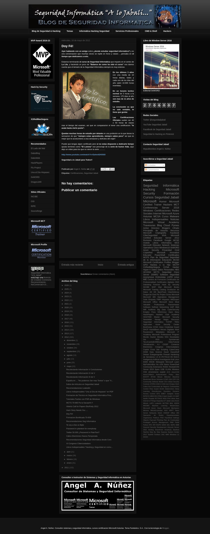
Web (177, 307)
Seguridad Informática (161, 185)
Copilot (146, 350)
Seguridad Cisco (170, 272)
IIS (171, 357)
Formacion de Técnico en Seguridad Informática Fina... (89, 395)
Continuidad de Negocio (160, 386)
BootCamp (147, 327)
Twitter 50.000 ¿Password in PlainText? (82, 432)
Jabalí (168, 401)
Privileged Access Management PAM (158, 422)
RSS (157, 339)
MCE (177, 243)
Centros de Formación (157, 280)
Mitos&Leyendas (156, 410)
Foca (154, 312)
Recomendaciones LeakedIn (78, 388)
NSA (167, 337)
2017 (66, 319)
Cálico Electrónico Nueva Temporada (81, 436)
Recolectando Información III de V (80, 377)
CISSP (165, 344)
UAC (163, 434)
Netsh (160, 413)
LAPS (151, 403)
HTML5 (160, 396)
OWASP (166, 413)
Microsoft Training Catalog (154, 290)
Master (157, 317)
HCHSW (147, 272)
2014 (66, 330)
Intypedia (159, 401)
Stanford (176, 430)
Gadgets (170, 394)
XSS (145, 372)
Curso (165, 216)
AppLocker (147, 324)
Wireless (175, 369)
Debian (146, 355)
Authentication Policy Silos (167, 374)
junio (69, 362)
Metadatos (160, 332)
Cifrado (176, 228)
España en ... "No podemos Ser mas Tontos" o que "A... (89, 380)
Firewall (166, 355)
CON (163, 384)
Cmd (177, 250)
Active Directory (151, 228)
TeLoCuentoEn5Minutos (153, 342)
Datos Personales (166, 269)
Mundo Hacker (149, 337)
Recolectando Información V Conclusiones (84, 369)
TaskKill (150, 434)
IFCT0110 (165, 357)
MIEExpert (174, 300)
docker (145, 437)
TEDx (177, 322)
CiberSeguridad (150, 235)
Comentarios (152, 170)
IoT (164, 401)
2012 (66, 337)
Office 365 (175, 413)
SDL (168, 425)
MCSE (176, 240)
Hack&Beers (154, 330)
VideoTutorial (173, 342)
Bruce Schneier (157, 379)
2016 (66, 322)
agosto (70, 355)
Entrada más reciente (72, 264)
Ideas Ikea (175, 398)
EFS (158, 394)
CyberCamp (174, 350)
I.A (157, 357)
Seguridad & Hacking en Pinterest (158, 134)
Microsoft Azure (170, 213)
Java (173, 401)
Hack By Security (170, 285)
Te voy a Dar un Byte (75, 425)
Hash (165, 396)
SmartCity (168, 430)
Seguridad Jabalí (167, 197)
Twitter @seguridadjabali (154, 120)
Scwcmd (146, 427)
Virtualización (148, 344)
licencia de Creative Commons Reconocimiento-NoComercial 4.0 (41, 281)
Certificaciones (76, 173)
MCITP (176, 265)
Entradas (150, 165)
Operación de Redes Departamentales (161, 415)
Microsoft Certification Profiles (157, 262)
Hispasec (166, 300)
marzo (70, 455)
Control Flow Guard (151, 389)
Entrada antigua (126, 264)
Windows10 (164, 247)
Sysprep (164, 432)
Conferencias (150, 207)
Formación (171, 193)
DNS (177, 282)
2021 (66, 304)
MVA (164, 235)
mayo (69, 366)
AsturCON (175, 372)
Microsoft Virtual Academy (161, 222)
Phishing (160, 420)
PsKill (177, 422)
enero (69, 463)
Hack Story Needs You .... (77, 410)
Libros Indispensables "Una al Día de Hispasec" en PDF (89, 392)
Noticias (174, 219)
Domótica (167, 391)
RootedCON (174, 367)
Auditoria (151, 310)
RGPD (158, 425)
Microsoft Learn (172, 362)
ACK (168, 372)
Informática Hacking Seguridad (94, 31)
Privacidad (167, 250)
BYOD (153, 377)
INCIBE (34, 196)
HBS (177, 269)
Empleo (146, 312)
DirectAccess (156, 391)
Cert (167, 384)
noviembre (71, 344)
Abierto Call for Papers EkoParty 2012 (82, 406)
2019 (66, 311)
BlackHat (176, 377)
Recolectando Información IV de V (80, 373)
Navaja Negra (161, 320)
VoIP (172, 307)
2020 (66, 307)
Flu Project (36, 167)
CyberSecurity (173, 310)
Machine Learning (159, 405)
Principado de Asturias (155, 230)
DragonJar (147, 295)
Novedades (174, 337)
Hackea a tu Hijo (160, 265)
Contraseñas (174, 386)
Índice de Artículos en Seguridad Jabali (82, 384)
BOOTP (146, 377)
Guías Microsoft (172, 295)
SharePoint (159, 430)
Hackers (167, 31)
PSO (162, 418)
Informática (166, 243)
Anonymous (148, 277)
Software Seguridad (169, 274)
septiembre (72, 351)
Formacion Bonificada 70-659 (78, 417)
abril (69, 452)
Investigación (165, 359)
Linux (176, 277)
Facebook (174, 233)
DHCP (145, 330)
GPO (145, 265)
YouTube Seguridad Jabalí (155, 124)
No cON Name (162, 364)
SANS (164, 425)
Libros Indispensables (155, 219)
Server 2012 (172, 238)
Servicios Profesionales (127, 31)
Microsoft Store (166, 302)
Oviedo (146, 243)
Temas (70, 31)
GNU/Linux (162, 312)
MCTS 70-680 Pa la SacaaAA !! (79, 403)
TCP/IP (169, 322)
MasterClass (174, 405)
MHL (171, 403)
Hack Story (174, 312)
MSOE (152, 362)
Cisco (156, 247)
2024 (66, 293)
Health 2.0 (171, 396)
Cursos (148, 197)
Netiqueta (152, 413)
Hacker (176, 267)
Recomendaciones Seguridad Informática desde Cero (88, 440)
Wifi (144, 310)
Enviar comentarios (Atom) (103, 274)
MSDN (176, 403)
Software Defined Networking (156, 307)
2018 (66, 315)
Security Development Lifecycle (162, 427)
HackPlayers (36, 163)
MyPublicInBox (149, 364)
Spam (157, 369)
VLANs (168, 369)
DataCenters (169, 389)
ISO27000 (147, 317)
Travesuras (149, 225)
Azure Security (151, 250)
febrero (70, 459)
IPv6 (168, 398)
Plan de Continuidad (171, 420)
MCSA (156, 216)
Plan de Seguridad (159, 257)
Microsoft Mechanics (171, 408)
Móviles (160, 337)
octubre (70, 348)
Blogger (175, 262)
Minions (146, 410)
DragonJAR (36, 182)
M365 (145, 362)
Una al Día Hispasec (40, 172)
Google (167, 240)
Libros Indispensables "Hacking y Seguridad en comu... (89, 447)
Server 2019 (148, 369)
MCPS (146, 257)
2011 (66, 467)
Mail (160, 287)
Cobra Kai (147, 386)
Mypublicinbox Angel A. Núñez (157, 149)
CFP (174, 379)
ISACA (176, 357)
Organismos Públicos (151, 418)
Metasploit (160, 362)
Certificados (173, 255)
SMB (177, 425)
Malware (174, 216)
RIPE (33, 206)
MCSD (176, 260)
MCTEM (166, 403)
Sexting (151, 430)
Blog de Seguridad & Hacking (46, 31)
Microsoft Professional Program (165, 335)
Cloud (167, 225)
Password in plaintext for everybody (81, 428)
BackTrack (162, 292)
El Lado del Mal (38, 148)
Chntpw (172, 384)
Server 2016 (170, 207)
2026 (66, 285)
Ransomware (173, 305)
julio (69, 359)
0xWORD (35, 177)
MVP (154, 287)
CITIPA (152, 384)
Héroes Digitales (167, 330)
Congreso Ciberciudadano (167, 347)
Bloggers (166, 228)
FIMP (159, 300)
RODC (165, 367)
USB (162, 369)
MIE (145, 279)
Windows (148, 210)
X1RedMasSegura (151, 267)
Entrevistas (160, 277)
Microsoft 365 (149, 297)
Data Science (156, 352)
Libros (155, 243)
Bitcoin (160, 377)
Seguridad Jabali (91, 173)
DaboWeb (35, 158)
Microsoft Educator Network (156, 245)
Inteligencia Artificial (151, 359)
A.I (158, 344)
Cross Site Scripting (159, 350)
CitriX (177, 384)
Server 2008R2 (150, 274)
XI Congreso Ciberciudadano (78, 443)
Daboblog (147, 285)
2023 (66, 296)
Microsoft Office (150, 302)
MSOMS (146, 405)
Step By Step (155, 432)
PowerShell (160, 255)
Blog (159, 225)
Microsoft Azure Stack (152, 408)
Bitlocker (167, 377)
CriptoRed (147, 252)
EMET (163, 394)
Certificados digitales (165, 282)
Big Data (161, 310)
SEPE (172, 425)
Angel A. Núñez (80, 169)
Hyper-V (147, 269)
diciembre (71, 340)
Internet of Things (149, 401)
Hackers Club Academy (167, 315)
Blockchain (147, 379)
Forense (156, 285)
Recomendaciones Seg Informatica (81, 421)
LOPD (170, 277)
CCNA (166, 267)
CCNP (165, 379)
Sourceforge (36, 211)
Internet (157, 213)
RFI (154, 425)
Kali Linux (175, 359)
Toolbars (157, 434)
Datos (154, 269)
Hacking (149, 189)
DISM (145, 352)
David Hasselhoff (171, 352)
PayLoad (152, 420)
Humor (163, 201)
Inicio (100, 264)
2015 (66, 326)
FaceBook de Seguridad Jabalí (157, 129)
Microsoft (149, 201)
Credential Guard (172, 327)
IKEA (165, 398)
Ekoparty (152, 300)
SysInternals (174, 339)
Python (145, 425)
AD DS (152, 292)
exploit (162, 372)
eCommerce (153, 372)
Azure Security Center (167, 324)
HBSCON (153, 396)
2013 (66, 333)
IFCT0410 (158, 398)
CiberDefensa (173, 292)
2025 (66, 289)
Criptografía (160, 233)
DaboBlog (35, 153)
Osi (144, 339)
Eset (154, 295)
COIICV (158, 384)
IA (160, 357)
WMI (167, 434)
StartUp (146, 432)
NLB (165, 410)
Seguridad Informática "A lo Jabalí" (41, 274)
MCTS (156, 272)
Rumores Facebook (152, 240)
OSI (32, 201)
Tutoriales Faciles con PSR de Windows (83, 399)
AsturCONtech (148, 374)
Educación (167, 260)
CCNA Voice (158, 327)
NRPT (171, 410)
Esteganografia (156, 355)
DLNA (162, 389)
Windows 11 (174, 434)
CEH (170, 379)
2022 (66, 300)
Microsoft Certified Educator (161, 236)
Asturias (147, 216)
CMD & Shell (151, 31)
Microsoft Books (171, 287)
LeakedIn (158, 403)
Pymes (175, 225)
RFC (150, 425)
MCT (176, 204)
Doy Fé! (69, 414)
